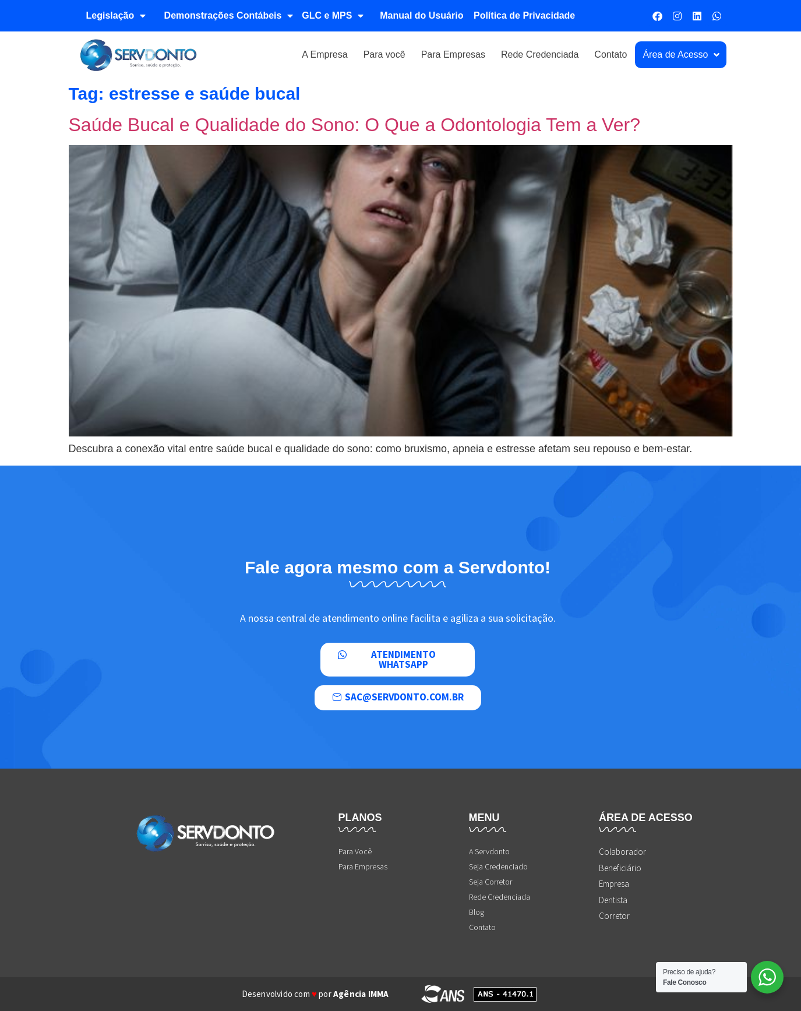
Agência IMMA (361, 993)
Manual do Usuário (421, 15)
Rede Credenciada (539, 54)
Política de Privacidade (524, 15)
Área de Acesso (681, 54)
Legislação (116, 15)
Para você (384, 54)
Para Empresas (453, 54)
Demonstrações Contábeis (229, 15)
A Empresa (324, 54)
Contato (610, 54)
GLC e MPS (333, 15)
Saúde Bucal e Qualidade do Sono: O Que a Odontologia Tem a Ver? (354, 124)
